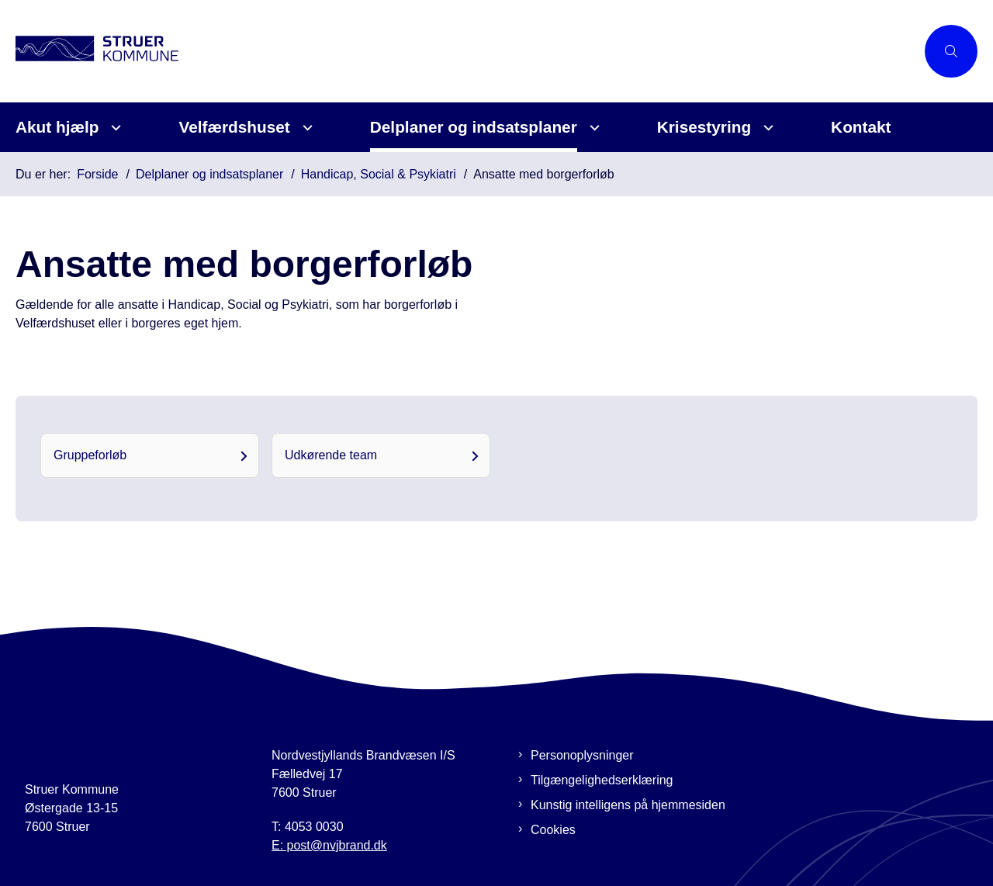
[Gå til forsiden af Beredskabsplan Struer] (465, 51)
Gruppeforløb (90, 455)
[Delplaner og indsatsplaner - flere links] (592, 127)
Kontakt (861, 127)
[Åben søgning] (951, 51)
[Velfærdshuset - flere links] (305, 127)
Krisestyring (704, 127)
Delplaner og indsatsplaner (473, 127)
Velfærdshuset (233, 127)
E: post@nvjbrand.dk (329, 845)
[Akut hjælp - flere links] (114, 127)
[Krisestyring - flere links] (766, 127)
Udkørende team (331, 455)
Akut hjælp (57, 127)
